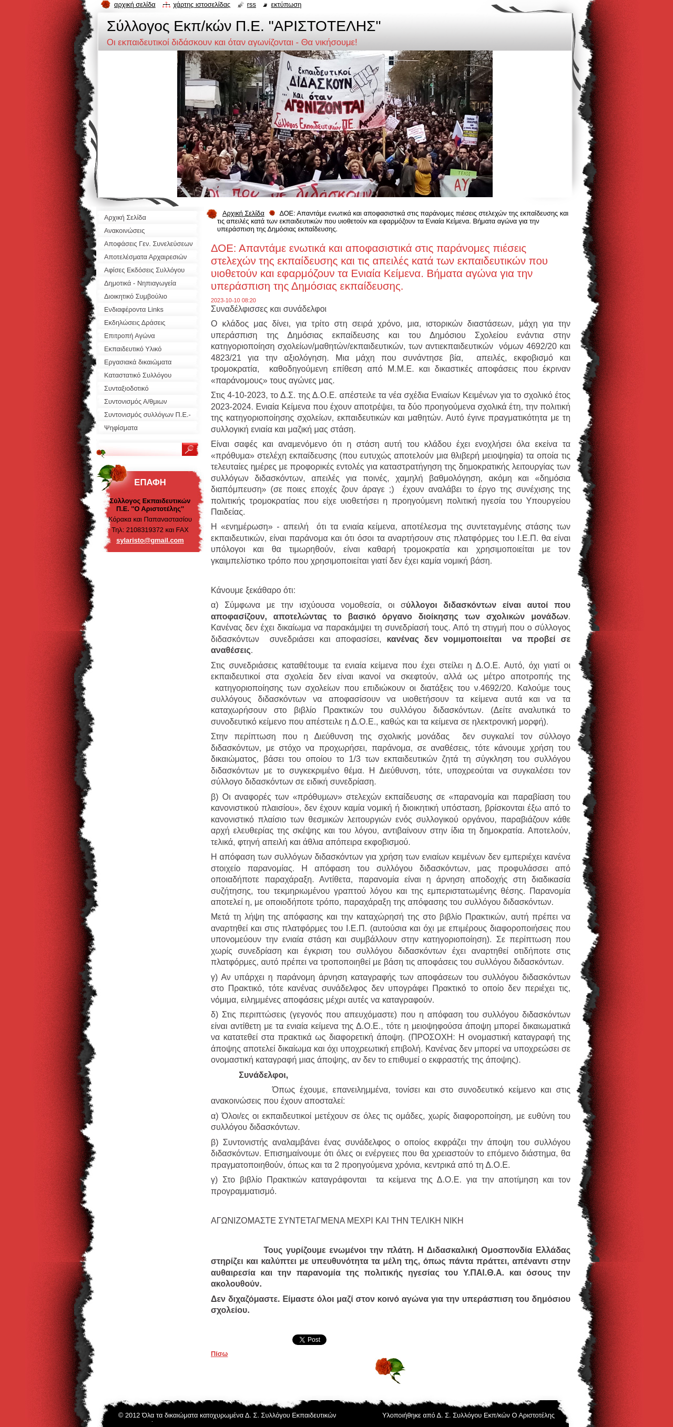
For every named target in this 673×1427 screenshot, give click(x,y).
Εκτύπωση (286, 4)
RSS (251, 4)
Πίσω (219, 1354)
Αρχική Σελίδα (243, 213)
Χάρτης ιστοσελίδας (201, 4)
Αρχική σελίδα (135, 4)
